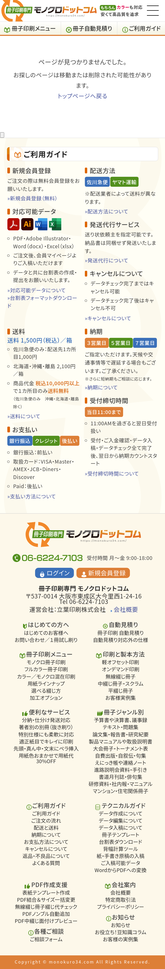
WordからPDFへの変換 (120, 870)
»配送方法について (106, 211)
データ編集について (120, 820)
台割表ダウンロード (120, 841)
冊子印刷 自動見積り (120, 632)
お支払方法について (46, 841)
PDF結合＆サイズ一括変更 (46, 899)
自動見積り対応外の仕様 (120, 639)
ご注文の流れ (46, 820)
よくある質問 (46, 863)
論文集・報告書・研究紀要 (120, 734)
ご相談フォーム (46, 939)
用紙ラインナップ (46, 683)
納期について (46, 834)
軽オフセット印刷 (120, 662)
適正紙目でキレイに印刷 (46, 741)
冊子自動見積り (92, 28)
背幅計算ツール (120, 848)
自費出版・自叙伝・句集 (120, 755)
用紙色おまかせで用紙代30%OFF (46, 758)
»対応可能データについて (36, 290)
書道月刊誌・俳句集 (120, 776)
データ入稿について (120, 827)
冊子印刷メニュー (34, 28)
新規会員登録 (107, 572)
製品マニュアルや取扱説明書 (120, 741)
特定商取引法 (120, 899)
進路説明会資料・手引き (120, 769)
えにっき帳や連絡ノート (120, 762)
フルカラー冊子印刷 (46, 669)
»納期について (101, 387)
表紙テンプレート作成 (46, 892)
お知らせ (120, 925)
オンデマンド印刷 (120, 669)
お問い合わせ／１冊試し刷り (46, 639)
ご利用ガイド (145, 28)
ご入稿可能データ (120, 863)
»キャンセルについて (108, 318)
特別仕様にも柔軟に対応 (46, 734)
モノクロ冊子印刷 (46, 662)
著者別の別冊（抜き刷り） (46, 727)
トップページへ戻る (82, 95)
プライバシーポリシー (120, 906)
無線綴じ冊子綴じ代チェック (46, 906)
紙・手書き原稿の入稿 (120, 856)
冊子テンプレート (120, 834)
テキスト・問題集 (120, 727)
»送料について (23, 416)
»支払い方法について (31, 496)
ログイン (58, 572)
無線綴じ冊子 (121, 676)
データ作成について (120, 813)
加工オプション (46, 697)
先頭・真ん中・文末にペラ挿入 (46, 748)
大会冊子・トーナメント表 (120, 748)
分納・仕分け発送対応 (46, 720)
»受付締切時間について (112, 473)
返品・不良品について (46, 856)
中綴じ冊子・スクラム (121, 683)
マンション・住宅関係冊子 (120, 791)
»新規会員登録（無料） (32, 198)
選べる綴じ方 (46, 690)
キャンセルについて (46, 848)
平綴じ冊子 (120, 690)
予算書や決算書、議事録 (120, 720)
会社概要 (126, 609)
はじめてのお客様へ (46, 632)
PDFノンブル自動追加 (46, 913)
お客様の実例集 (120, 939)
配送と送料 (46, 827)
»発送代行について (106, 260)
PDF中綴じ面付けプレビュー (46, 920)
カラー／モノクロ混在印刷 (46, 676)
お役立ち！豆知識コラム (120, 932)
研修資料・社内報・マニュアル (120, 784)
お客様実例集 (120, 697)
